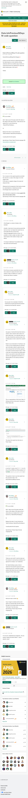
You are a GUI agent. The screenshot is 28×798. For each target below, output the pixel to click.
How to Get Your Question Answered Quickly (12, 692)
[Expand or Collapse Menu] (2, 15)
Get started (14, 26)
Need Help (9, 86)
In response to (10, 109)
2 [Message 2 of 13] (6, 643)
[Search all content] (17, 20)
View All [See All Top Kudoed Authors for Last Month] (4, 749)
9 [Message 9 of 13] (9, 483)
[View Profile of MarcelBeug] (8, 106)
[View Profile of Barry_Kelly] (8, 46)
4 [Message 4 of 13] (7, 279)
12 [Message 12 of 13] (9, 614)
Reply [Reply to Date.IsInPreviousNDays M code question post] (12, 93)
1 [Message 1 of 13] (6, 90)
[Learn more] (6, 682)
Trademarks (3, 789)
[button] (15, 40)
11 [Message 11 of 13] (9, 576)
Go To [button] (23, 17)
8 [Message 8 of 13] (9, 446)
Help (19, 17)
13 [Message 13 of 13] (7, 247)
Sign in (15, 17)
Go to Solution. (15, 81)
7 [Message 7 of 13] (9, 407)
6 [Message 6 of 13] (9, 363)
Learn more (3, 7)
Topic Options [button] (22, 40)
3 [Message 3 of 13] (6, 200)
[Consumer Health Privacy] (14, 794)
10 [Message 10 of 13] (6, 146)
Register (9, 17)
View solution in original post (9, 142)
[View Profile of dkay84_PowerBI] (14, 259)
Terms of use (3, 787)
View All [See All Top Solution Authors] (4, 721)
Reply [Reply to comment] (12, 149)
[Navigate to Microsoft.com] (4, 11)
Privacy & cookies (4, 785)
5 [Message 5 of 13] (8, 309)
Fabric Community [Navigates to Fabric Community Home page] (15, 11)
